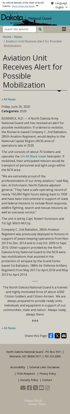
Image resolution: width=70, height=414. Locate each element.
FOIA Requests (26, 373)
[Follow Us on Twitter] (35, 388)
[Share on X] (57, 335)
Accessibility (17, 367)
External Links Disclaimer (44, 367)
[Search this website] (19, 29)
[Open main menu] (64, 29)
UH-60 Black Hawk (33, 156)
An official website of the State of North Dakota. (23, 4)
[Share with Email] (64, 335)
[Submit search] (40, 29)
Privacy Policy (47, 373)
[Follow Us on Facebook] (29, 388)
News (18, 37)
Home (7, 37)
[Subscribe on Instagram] (47, 388)
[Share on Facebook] (51, 335)
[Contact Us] (23, 388)
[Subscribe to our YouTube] (41, 388)
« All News (8, 99)
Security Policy (29, 380)
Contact (47, 380)
